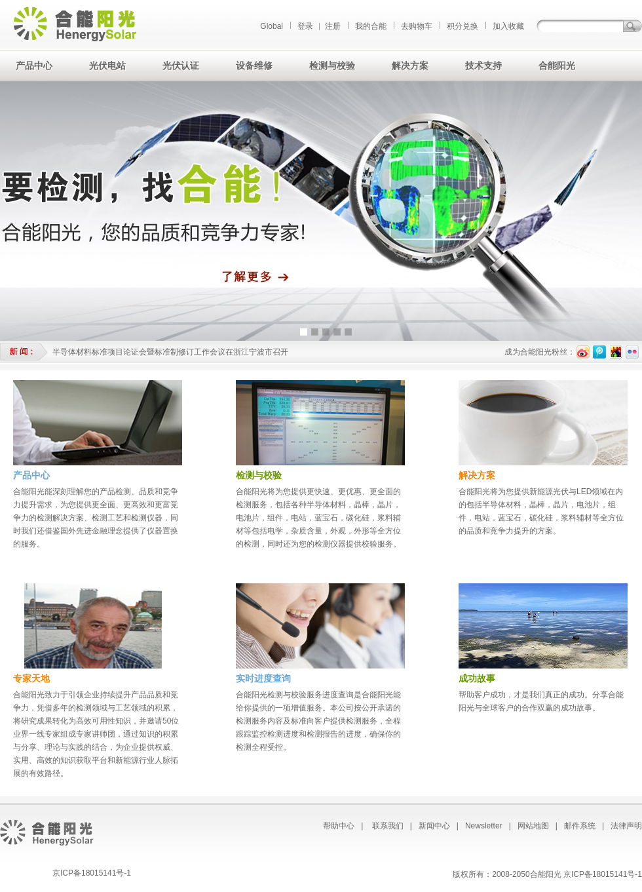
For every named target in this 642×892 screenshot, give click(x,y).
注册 (333, 26)
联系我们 (388, 825)
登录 (305, 26)
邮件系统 (579, 825)
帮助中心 (338, 825)
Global (271, 26)
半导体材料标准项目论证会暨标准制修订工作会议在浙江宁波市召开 (170, 352)
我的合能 (371, 26)
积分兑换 (462, 26)
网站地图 (533, 825)
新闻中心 (434, 825)
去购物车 (416, 26)
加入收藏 (508, 26)
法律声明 (626, 825)
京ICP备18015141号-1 (91, 873)
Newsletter (483, 825)
